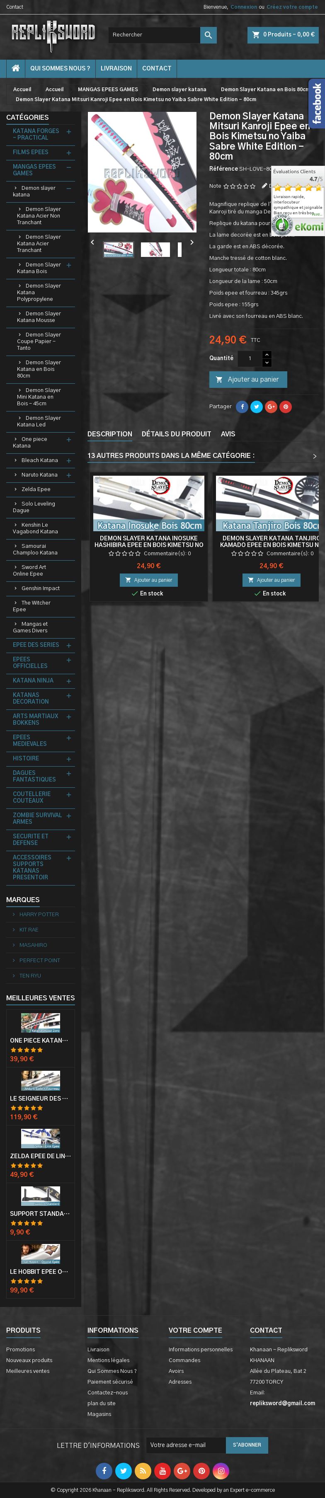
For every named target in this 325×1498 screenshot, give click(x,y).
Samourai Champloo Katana (35, 550)
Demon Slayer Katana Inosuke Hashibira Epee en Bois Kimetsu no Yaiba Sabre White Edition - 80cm (149, 545)
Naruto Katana (40, 475)
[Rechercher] (162, 35)
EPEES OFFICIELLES (30, 663)
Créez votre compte (292, 7)
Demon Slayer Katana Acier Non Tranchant (39, 216)
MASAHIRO (32, 945)
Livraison (116, 69)
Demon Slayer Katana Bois (39, 268)
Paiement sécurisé (110, 1382)
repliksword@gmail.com (282, 1403)
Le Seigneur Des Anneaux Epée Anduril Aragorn (40, 1099)
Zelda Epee (36, 489)
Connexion (243, 7)
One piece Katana (30, 443)
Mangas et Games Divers (30, 628)
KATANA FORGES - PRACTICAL (36, 135)
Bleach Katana (40, 460)
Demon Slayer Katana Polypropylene (39, 292)
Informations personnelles (201, 1350)
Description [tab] (109, 434)
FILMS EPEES (31, 152)
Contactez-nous (107, 1393)
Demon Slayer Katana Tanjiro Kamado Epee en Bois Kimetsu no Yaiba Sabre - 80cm (271, 545)
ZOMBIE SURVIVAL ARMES (37, 819)
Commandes (184, 1360)
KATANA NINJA (33, 681)
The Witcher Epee (32, 606)
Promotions (20, 1350)
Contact (14, 7)
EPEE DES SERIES (36, 645)
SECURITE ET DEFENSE (31, 840)
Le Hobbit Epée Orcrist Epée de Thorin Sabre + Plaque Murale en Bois (40, 1272)
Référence (223, 169)
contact (157, 69)
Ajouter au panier (247, 380)
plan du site (101, 1403)
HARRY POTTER (38, 914)
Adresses (180, 1382)
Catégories (27, 117)
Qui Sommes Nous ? (60, 69)
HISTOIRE (26, 759)
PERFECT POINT (39, 960)
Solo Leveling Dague (34, 507)
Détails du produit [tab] (176, 434)
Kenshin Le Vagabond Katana (35, 529)
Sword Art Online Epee (29, 571)
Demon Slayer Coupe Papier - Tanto (39, 341)
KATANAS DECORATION (31, 699)
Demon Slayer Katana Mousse (39, 317)
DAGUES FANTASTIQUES (34, 777)
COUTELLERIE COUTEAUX (32, 798)
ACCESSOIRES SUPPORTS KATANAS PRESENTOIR (32, 868)
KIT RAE (28, 930)
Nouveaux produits (29, 1360)
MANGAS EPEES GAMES (34, 171)
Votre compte (195, 1330)
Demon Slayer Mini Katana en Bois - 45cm (39, 397)
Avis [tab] (228, 434)
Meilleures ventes (27, 1371)
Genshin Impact (41, 588)
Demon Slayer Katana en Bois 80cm (39, 369)
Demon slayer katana (34, 192)
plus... (317, 214)
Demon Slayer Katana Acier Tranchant (39, 244)
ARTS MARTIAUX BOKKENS (35, 720)
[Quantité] (250, 359)
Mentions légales (108, 1360)
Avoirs (176, 1371)
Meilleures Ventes (40, 998)
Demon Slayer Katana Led (39, 422)
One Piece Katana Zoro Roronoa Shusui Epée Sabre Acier (40, 1041)
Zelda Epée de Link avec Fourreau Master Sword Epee (40, 1156)
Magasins (99, 1414)
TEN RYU (29, 976)
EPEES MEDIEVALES (30, 741)
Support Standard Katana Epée (40, 1214)
